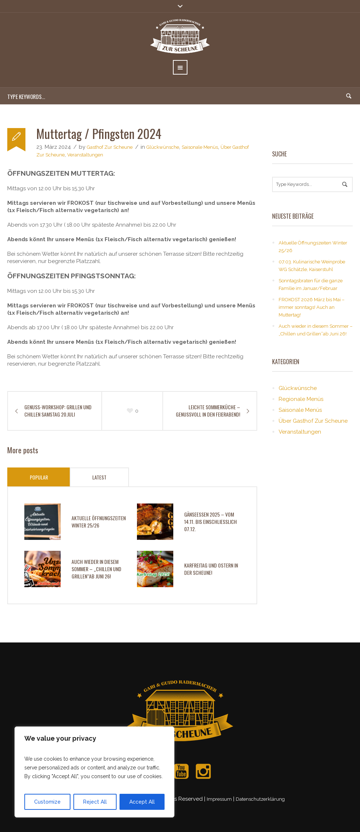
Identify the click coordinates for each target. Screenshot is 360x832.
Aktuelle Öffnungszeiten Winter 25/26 (99, 521)
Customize (47, 802)
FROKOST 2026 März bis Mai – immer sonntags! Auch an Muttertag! (311, 307)
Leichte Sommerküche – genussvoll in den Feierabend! (208, 410)
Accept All (142, 802)
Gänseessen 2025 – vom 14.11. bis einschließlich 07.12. (210, 521)
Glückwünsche (162, 147)
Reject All (95, 802)
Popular (39, 477)
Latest (99, 477)
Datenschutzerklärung (260, 799)
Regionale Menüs (301, 399)
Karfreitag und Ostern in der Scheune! (211, 568)
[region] (94, 771)
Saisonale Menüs (200, 147)
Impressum (219, 799)
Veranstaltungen (85, 155)
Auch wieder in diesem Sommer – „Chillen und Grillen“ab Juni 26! (96, 569)
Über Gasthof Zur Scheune (313, 421)
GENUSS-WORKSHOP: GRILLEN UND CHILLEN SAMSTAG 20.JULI (58, 410)
